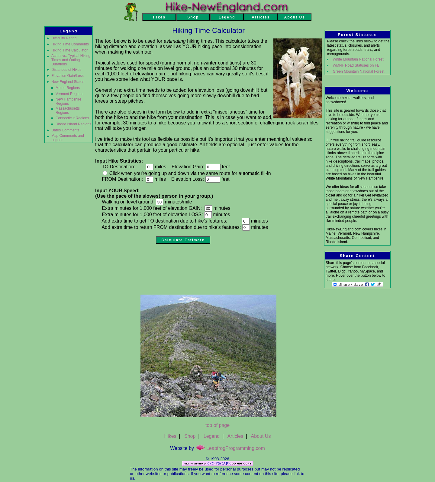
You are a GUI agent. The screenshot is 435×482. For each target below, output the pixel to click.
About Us (261, 436)
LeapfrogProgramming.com (230, 448)
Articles (235, 436)
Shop (189, 436)
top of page (217, 425)
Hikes (170, 436)
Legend (212, 436)
